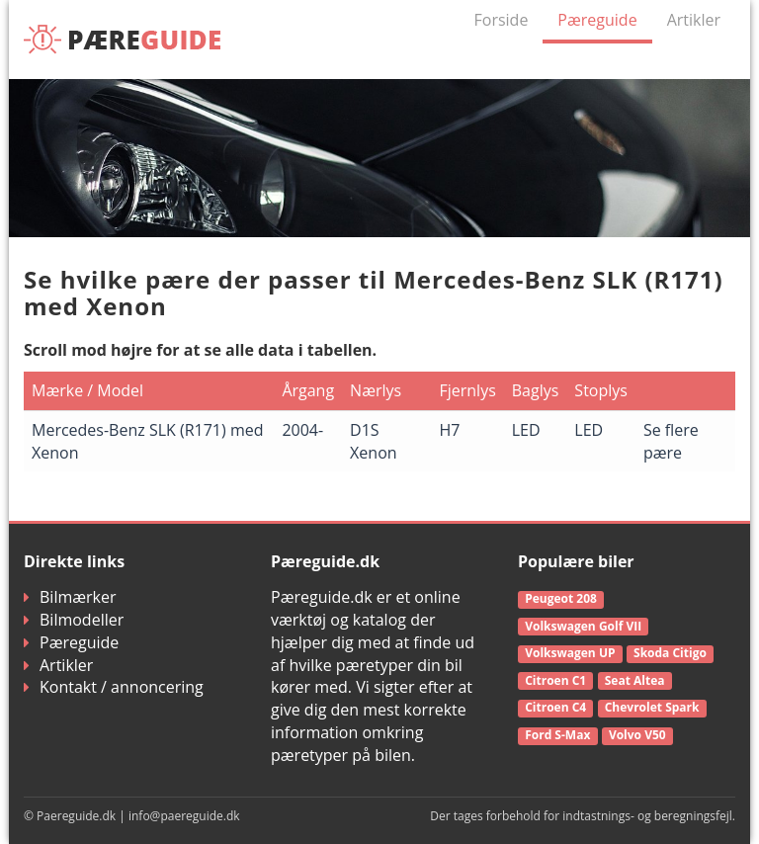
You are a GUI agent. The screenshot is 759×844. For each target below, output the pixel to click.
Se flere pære (671, 441)
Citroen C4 (555, 707)
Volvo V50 (637, 734)
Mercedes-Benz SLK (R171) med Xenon (147, 441)
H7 (449, 430)
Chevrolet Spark (652, 707)
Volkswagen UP (570, 652)
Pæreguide (596, 20)
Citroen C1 (555, 680)
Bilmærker (70, 597)
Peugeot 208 (561, 598)
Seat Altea (635, 680)
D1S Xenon (373, 441)
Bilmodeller (74, 620)
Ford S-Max (557, 734)
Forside (501, 20)
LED (526, 430)
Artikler (693, 20)
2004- (302, 430)
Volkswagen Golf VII (583, 626)
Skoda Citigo (670, 652)
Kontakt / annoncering (114, 687)
